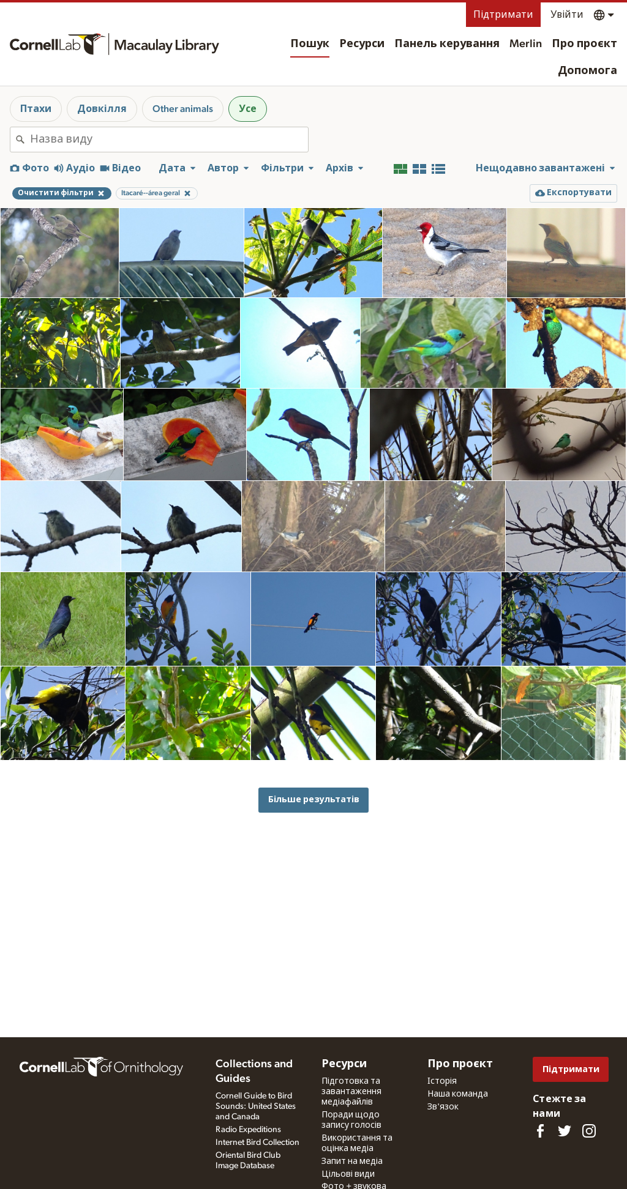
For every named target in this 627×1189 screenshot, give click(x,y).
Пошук (309, 44)
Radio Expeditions (248, 1129)
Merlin (525, 44)
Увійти (567, 15)
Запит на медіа (352, 1161)
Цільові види (348, 1174)
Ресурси (362, 44)
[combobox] (169, 139)
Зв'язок (443, 1107)
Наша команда (457, 1094)
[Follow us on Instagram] (589, 1131)
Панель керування (447, 44)
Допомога (587, 70)
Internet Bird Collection (257, 1142)
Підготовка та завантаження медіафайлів (351, 1091)
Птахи (35, 109)
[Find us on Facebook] (540, 1131)
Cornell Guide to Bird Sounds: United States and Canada (256, 1106)
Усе (248, 109)
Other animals (182, 109)
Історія (442, 1081)
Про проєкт (584, 44)
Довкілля (102, 109)
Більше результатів (313, 799)
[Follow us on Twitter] (564, 1131)
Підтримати (503, 15)
